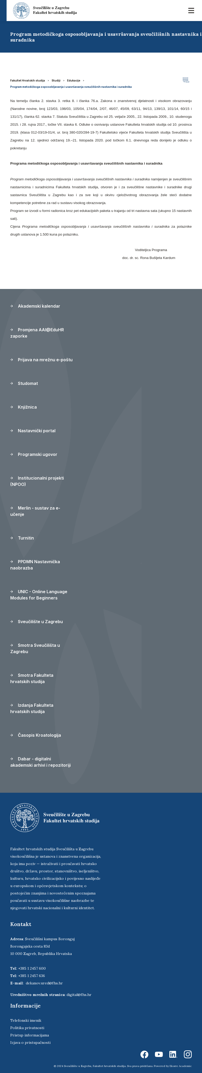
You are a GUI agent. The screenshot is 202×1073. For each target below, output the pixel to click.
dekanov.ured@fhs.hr (44, 983)
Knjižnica (23, 407)
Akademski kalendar (35, 306)
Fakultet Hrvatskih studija (27, 80)
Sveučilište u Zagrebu (36, 621)
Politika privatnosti (27, 1027)
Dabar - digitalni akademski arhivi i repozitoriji (40, 762)
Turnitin (22, 538)
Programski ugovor (33, 454)
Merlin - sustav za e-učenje (35, 511)
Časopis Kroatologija (35, 735)
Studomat (24, 383)
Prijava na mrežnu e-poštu (41, 359)
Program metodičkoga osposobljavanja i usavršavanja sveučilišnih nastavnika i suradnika (71, 86)
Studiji (56, 80)
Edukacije (73, 80)
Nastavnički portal (32, 430)
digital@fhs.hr (79, 994)
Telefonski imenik (25, 1020)
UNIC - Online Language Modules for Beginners (38, 595)
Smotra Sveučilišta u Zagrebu (35, 648)
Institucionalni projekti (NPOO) (37, 481)
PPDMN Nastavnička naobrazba (35, 565)
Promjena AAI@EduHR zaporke (37, 333)
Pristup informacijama (29, 1035)
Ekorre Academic (181, 1066)
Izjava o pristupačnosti (30, 1042)
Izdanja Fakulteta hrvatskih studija (31, 708)
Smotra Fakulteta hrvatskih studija (31, 678)
